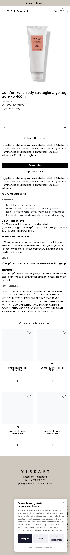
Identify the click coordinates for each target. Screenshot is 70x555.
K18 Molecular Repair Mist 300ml (52, 432)
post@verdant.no (27, 483)
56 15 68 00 (46, 483)
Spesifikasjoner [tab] (35, 171)
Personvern (48, 548)
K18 (52, 363)
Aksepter (25, 538)
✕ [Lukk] (64, 502)
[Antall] (35, 127)
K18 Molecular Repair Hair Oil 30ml (52, 369)
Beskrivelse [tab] (35, 165)
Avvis (40, 538)
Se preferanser (56, 538)
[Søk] (55, 11)
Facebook (41, 476)
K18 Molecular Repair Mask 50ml (17, 432)
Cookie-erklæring (35, 548)
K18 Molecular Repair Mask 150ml (17, 369)
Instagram (29, 476)
